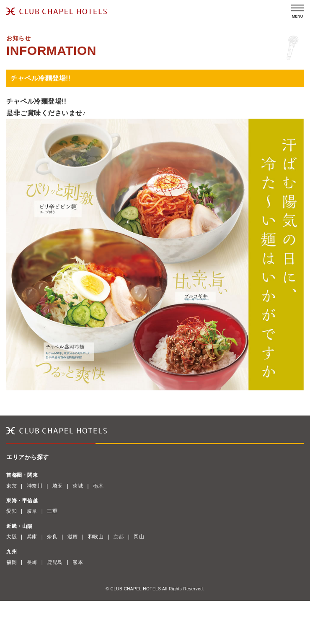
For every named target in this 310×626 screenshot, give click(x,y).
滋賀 (72, 537)
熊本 (77, 562)
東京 (11, 486)
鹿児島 (55, 562)
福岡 (11, 562)
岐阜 (32, 511)
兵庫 (32, 537)
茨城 (77, 486)
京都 (119, 537)
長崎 (32, 562)
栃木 (98, 486)
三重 (52, 511)
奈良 (52, 537)
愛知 (11, 511)
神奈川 (35, 486)
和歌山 (96, 537)
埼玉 (57, 486)
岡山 (139, 537)
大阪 (11, 537)
